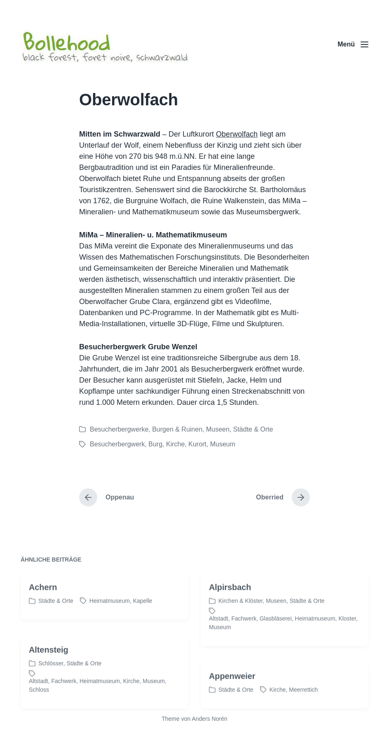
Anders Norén (209, 718)
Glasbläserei (276, 632)
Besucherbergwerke (119, 429)
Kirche (175, 444)
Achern (43, 600)
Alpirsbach (230, 600)
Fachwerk (243, 632)
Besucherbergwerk (117, 444)
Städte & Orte (253, 429)
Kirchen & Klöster (240, 614)
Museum (222, 444)
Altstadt (218, 632)
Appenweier (232, 689)
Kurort (197, 444)
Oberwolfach (237, 134)
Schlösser (50, 676)
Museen (218, 429)
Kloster (347, 632)
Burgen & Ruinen (177, 429)
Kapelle (142, 614)
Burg (155, 444)
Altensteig (48, 663)
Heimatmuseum (109, 614)
